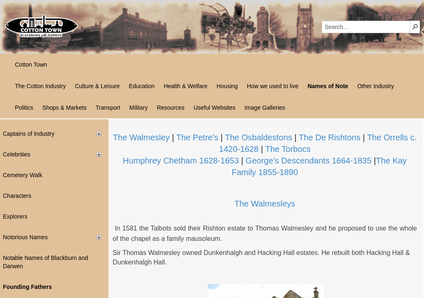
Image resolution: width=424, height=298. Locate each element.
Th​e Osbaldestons (258, 137)
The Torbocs (288, 149)
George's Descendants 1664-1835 (308, 160)
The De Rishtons (329, 137)
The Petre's (197, 137)
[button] (415, 26)
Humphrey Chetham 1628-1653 (181, 160)
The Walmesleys (264, 203)
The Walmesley (141, 137)
